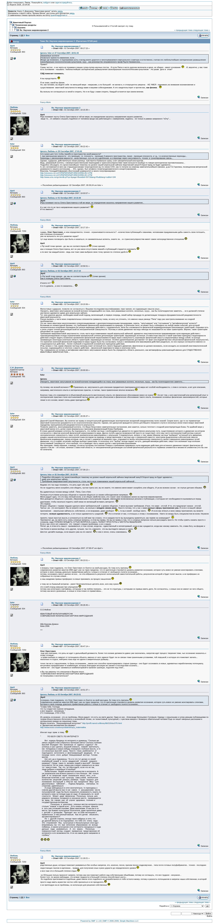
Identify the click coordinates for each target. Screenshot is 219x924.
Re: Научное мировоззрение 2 (34, 30)
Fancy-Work (45, 102)
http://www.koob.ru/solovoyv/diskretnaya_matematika (63, 727)
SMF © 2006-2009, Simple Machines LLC (121, 921)
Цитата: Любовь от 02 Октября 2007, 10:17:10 (60, 271)
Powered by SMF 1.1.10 (90, 921)
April (12, 46)
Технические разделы (25, 25)
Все (27, 35)
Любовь (14, 107)
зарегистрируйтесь (63, 3)
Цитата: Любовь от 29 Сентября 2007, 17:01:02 (61, 151)
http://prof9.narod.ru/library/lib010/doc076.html (102, 723)
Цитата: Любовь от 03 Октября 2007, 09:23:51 (60, 694)
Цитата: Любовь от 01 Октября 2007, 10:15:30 (60, 198)
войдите (47, 3)
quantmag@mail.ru (59, 15)
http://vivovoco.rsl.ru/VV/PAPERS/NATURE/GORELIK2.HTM (66, 173)
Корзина (21, 28)
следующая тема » (201, 30)
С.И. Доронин (16, 368)
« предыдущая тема (183, 30)
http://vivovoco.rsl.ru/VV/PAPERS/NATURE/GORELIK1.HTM (66, 175)
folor (12, 144)
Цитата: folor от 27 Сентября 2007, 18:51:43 (59, 53)
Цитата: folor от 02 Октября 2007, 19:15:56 (59, 474)
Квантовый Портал (22, 22)
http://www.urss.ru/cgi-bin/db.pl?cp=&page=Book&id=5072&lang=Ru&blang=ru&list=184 (78, 177)
